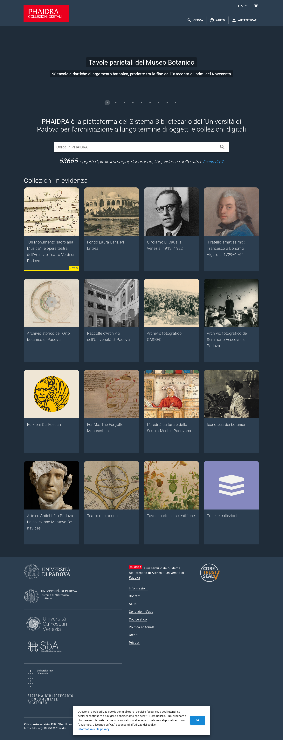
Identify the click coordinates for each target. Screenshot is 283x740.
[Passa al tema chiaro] (255, 5)
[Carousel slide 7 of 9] (158, 102)
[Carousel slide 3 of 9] (124, 102)
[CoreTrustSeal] (210, 581)
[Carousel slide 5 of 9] (141, 102)
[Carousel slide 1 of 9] (107, 102)
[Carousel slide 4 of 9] (133, 102)
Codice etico (138, 619)
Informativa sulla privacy (93, 729)
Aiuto (133, 604)
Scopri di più (213, 161)
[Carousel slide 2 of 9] (116, 102)
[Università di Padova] (47, 582)
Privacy (134, 643)
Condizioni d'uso (141, 611)
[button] (243, 5)
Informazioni (138, 588)
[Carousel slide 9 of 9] (175, 102)
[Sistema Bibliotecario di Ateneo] (52, 607)
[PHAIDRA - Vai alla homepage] (46, 21)
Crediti (133, 635)
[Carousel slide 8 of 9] (167, 102)
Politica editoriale (142, 627)
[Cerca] (222, 147)
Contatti (135, 596)
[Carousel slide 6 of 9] (150, 102)
